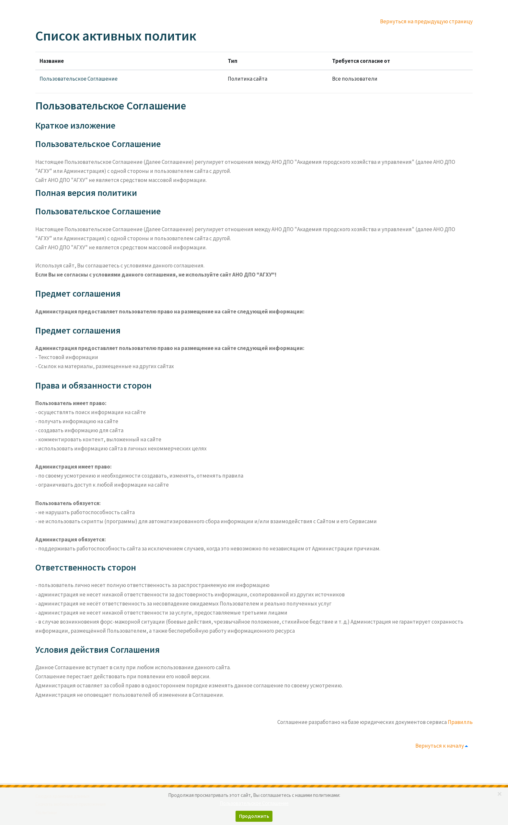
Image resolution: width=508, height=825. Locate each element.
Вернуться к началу (442, 745)
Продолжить (254, 816)
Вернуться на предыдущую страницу (426, 21)
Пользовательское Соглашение (79, 78)
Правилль (460, 722)
